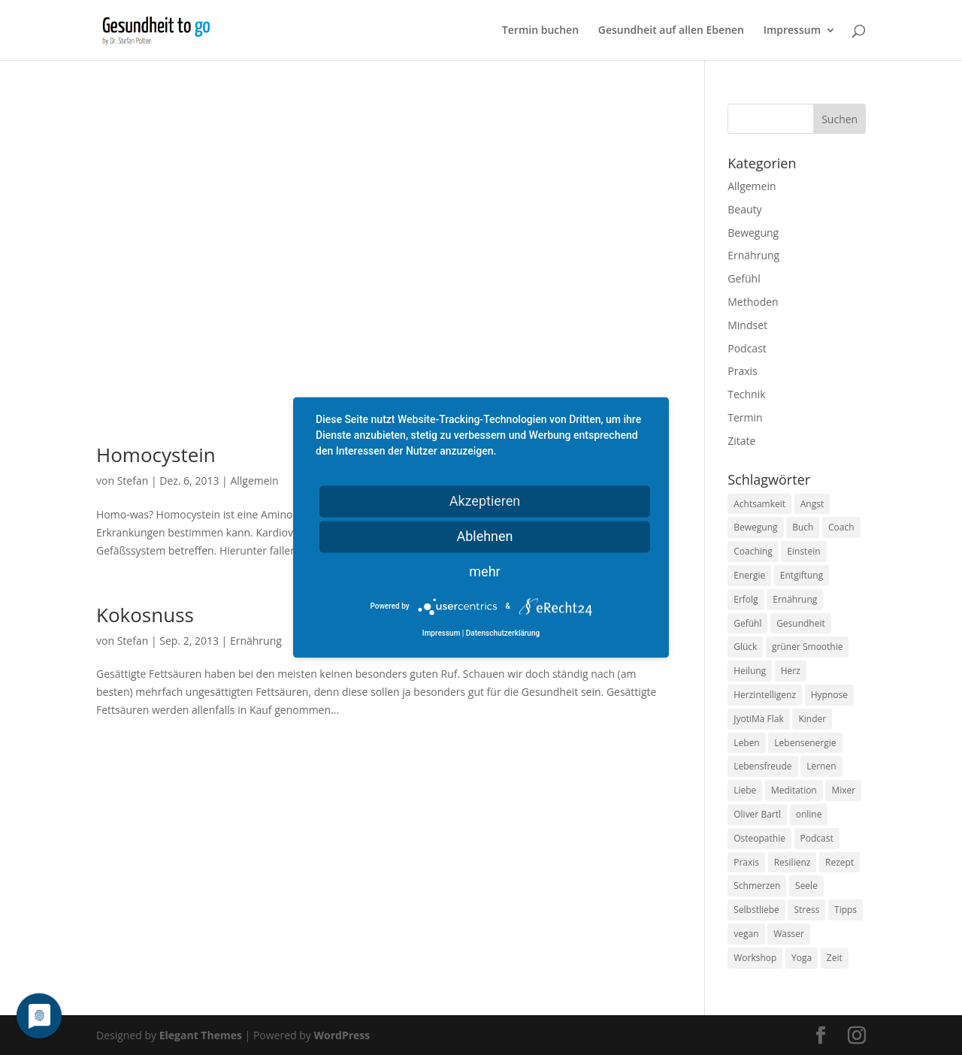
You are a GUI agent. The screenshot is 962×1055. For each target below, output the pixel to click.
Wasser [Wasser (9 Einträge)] (788, 933)
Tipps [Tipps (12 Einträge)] (845, 909)
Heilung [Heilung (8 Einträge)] (750, 670)
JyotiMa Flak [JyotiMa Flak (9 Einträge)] (759, 718)
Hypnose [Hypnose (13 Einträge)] (829, 694)
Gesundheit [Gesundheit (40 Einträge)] (800, 623)
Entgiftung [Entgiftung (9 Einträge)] (801, 575)
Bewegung (753, 232)
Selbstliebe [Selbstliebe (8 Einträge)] (756, 909)
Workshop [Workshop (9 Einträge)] (755, 957)
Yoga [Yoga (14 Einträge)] (801, 957)
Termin (745, 417)
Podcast (747, 348)
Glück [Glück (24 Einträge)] (745, 646)
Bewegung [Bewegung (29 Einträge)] (755, 527)
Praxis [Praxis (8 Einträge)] (746, 862)
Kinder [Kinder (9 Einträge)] (812, 718)
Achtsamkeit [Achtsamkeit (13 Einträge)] (759, 503)
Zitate (741, 441)
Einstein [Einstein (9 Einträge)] (803, 551)
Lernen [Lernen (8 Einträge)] (821, 766)
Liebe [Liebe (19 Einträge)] (745, 790)
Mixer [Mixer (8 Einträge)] (843, 790)
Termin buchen (540, 31)
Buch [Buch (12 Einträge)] (802, 527)
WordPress (341, 1035)
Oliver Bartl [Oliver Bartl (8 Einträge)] (757, 814)
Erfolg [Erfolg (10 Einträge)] (746, 599)
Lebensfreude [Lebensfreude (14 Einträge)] (762, 766)
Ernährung (256, 640)
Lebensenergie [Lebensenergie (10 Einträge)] (805, 742)
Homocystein (156, 454)
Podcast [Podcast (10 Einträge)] (816, 838)
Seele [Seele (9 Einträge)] (806, 885)
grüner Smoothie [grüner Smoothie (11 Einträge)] (807, 646)
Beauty (744, 209)
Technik (746, 394)
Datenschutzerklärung (503, 634)
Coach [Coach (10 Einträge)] (841, 527)
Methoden (753, 302)
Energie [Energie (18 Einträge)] (749, 575)
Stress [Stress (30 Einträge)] (806, 909)
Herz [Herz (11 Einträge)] (790, 670)
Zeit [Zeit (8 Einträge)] (835, 957)
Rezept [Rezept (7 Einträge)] (839, 862)
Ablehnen (484, 536)
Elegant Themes (200, 1035)
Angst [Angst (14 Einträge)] (812, 503)
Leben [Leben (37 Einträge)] (746, 742)
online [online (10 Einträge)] (809, 814)
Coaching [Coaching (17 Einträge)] (753, 551)
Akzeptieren (485, 501)
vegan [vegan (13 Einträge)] (746, 933)
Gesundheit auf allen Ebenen (671, 31)
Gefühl (744, 278)
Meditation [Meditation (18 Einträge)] (794, 790)
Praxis (742, 371)
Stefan (133, 480)
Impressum (792, 31)
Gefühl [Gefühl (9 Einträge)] (747, 623)
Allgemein (254, 480)
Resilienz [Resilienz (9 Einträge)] (792, 862)
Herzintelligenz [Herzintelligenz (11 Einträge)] (765, 694)
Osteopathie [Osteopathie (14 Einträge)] (759, 838)
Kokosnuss (145, 614)
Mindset (747, 325)
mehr (484, 571)
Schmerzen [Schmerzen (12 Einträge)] (757, 885)
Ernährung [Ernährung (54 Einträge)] (795, 599)
